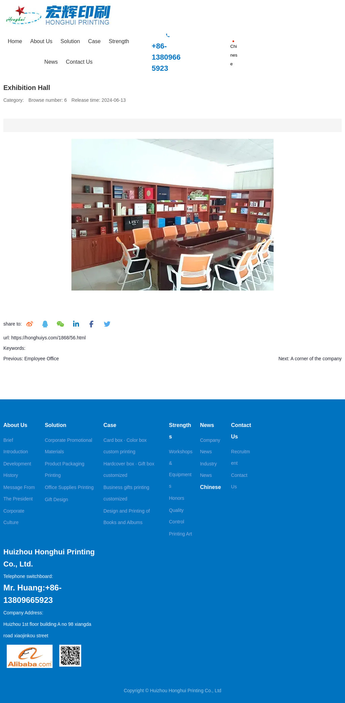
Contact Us (79, 62)
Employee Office (41, 358)
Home (15, 41)
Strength (119, 41)
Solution (70, 41)
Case (94, 41)
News (51, 62)
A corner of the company (316, 358)
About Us (41, 41)
